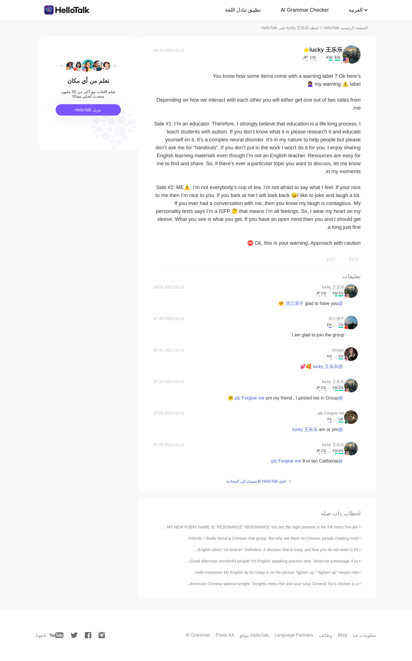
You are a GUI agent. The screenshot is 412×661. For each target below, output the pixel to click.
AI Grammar (197, 635)
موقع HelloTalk (254, 635)
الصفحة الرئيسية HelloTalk (345, 28)
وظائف (325, 635)
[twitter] (74, 635)
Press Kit (225, 635)
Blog (342, 635)
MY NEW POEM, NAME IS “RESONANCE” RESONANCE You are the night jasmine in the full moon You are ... (260, 527)
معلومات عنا (364, 635)
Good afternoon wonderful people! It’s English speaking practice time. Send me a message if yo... (272, 561)
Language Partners (293, 635)
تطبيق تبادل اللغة (243, 10)
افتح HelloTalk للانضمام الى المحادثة (256, 481)
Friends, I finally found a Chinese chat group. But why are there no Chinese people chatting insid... (271, 538)
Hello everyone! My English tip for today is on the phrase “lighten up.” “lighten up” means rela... (275, 572)
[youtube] (56, 635)
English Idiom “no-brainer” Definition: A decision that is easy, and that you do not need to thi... (276, 549)
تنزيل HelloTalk (88, 110)
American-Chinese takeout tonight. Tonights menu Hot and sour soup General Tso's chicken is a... (272, 583)
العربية (356, 10)
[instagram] (101, 635)
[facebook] (88, 635)
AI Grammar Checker (305, 10)
